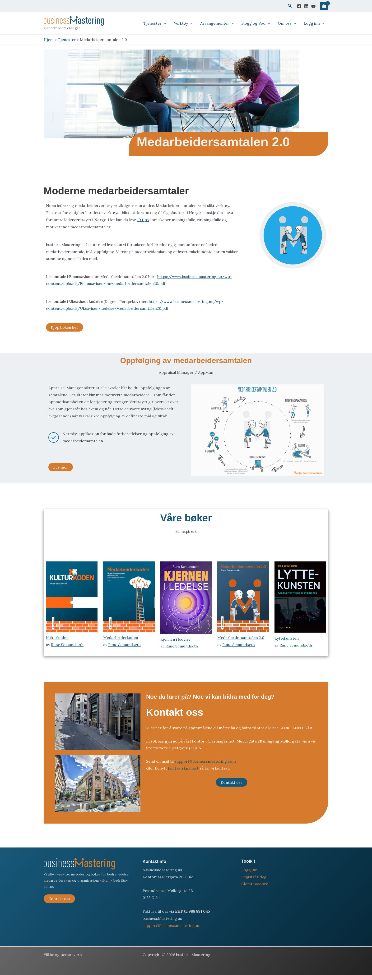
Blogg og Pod (255, 23)
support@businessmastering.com (205, 761)
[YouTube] (313, 6)
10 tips (143, 219)
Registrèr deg (253, 877)
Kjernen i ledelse (175, 639)
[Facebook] (299, 6)
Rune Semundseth (67, 644)
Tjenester (155, 23)
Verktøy (183, 23)
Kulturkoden (57, 637)
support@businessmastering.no (171, 925)
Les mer (60, 467)
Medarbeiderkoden (120, 637)
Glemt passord (254, 883)
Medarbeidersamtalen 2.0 (240, 637)
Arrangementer (217, 23)
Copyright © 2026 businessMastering (176, 954)
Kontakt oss (231, 782)
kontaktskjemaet (183, 768)
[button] (290, 6)
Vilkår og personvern (63, 954)
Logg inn (314, 23)
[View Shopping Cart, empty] (324, 6)
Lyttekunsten (286, 638)
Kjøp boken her (64, 327)
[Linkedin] (306, 6)
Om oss (287, 23)
